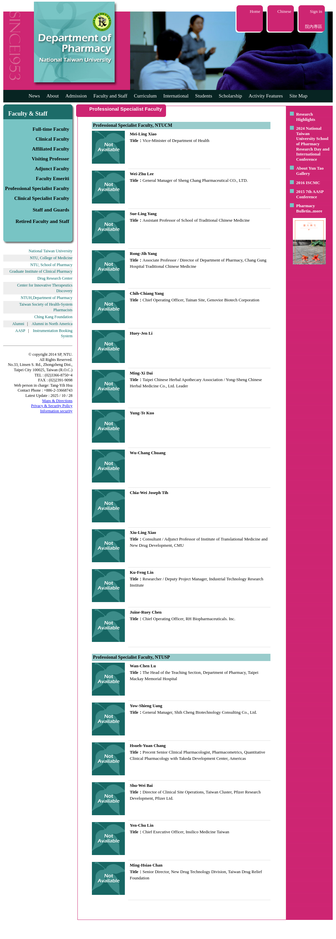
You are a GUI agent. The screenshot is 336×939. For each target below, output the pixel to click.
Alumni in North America (52, 323)
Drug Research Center (54, 278)
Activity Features (266, 95)
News (34, 95)
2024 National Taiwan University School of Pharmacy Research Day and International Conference (312, 144)
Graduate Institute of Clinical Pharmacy (41, 271)
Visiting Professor (50, 158)
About (52, 95)
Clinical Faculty (52, 139)
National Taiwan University (50, 251)
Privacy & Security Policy (51, 405)
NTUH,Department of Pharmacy (46, 297)
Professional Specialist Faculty (37, 188)
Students (203, 95)
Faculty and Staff (110, 95)
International (176, 95)
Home (255, 11)
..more (316, 210)
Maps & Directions (57, 401)
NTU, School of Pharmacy (51, 264)
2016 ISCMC (308, 182)
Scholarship (230, 95)
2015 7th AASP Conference (309, 194)
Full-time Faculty (51, 129)
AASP (20, 330)
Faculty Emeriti (52, 178)
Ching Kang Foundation (53, 317)
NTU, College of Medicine (51, 258)
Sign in (316, 11)
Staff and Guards (51, 209)
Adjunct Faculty (52, 168)
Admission (76, 95)
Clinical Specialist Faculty (41, 198)
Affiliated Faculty (50, 149)
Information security (56, 411)
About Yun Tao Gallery (310, 171)
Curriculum (145, 95)
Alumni (18, 323)
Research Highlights (305, 117)
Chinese (284, 11)
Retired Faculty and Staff (42, 221)
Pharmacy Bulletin (305, 208)
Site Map (299, 95)
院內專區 (313, 26)
